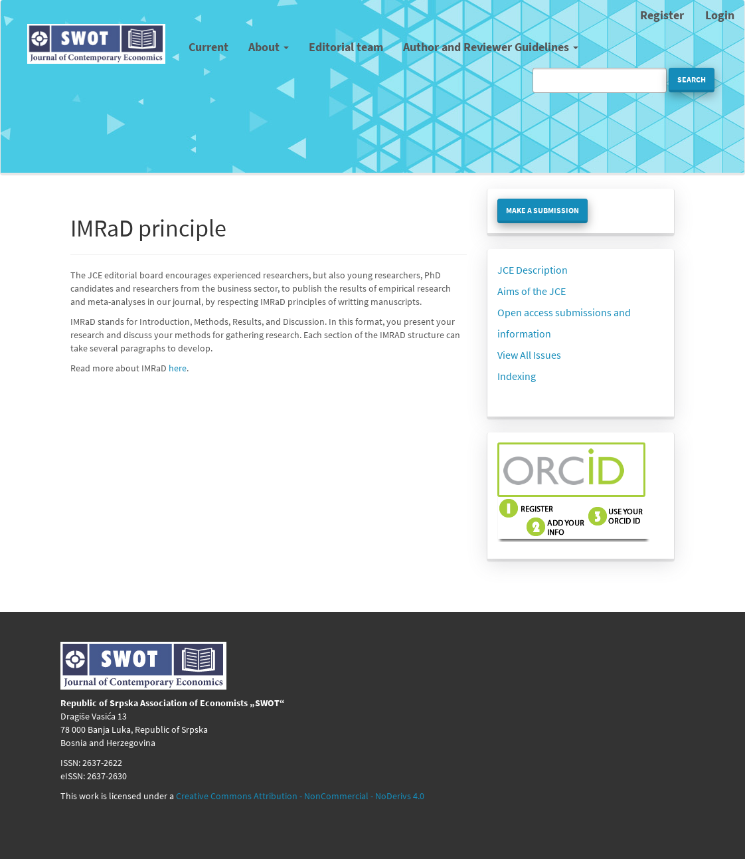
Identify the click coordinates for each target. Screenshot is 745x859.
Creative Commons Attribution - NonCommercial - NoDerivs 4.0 (300, 796)
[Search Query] (600, 80)
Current (208, 46)
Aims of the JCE (531, 291)
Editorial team (346, 46)
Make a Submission (542, 210)
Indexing (516, 376)
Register (662, 15)
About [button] (268, 46)
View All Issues (529, 354)
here (178, 368)
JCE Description (532, 269)
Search (691, 79)
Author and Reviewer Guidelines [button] (490, 46)
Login (719, 15)
